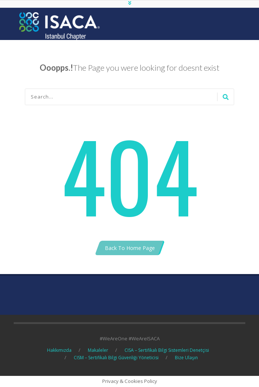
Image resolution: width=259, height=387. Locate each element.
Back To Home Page (130, 247)
